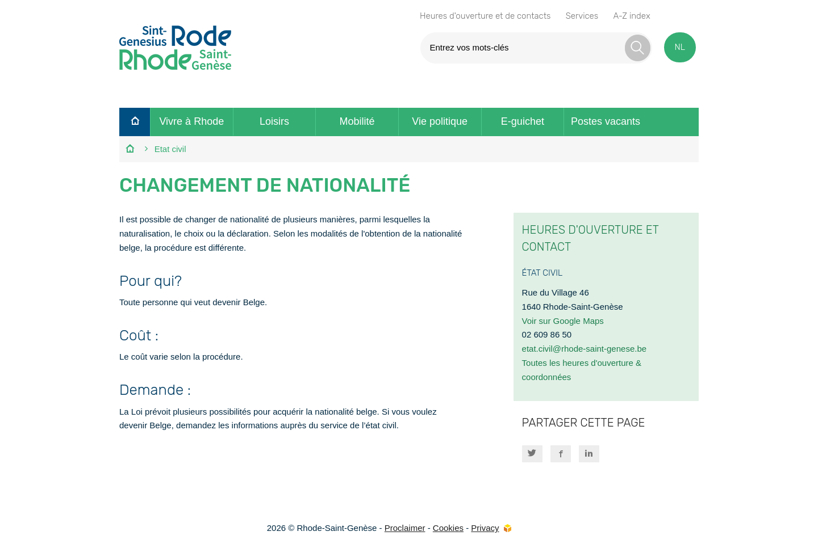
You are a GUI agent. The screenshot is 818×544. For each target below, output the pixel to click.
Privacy (485, 528)
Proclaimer (405, 528)
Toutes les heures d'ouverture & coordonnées (581, 370)
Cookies (448, 528)
